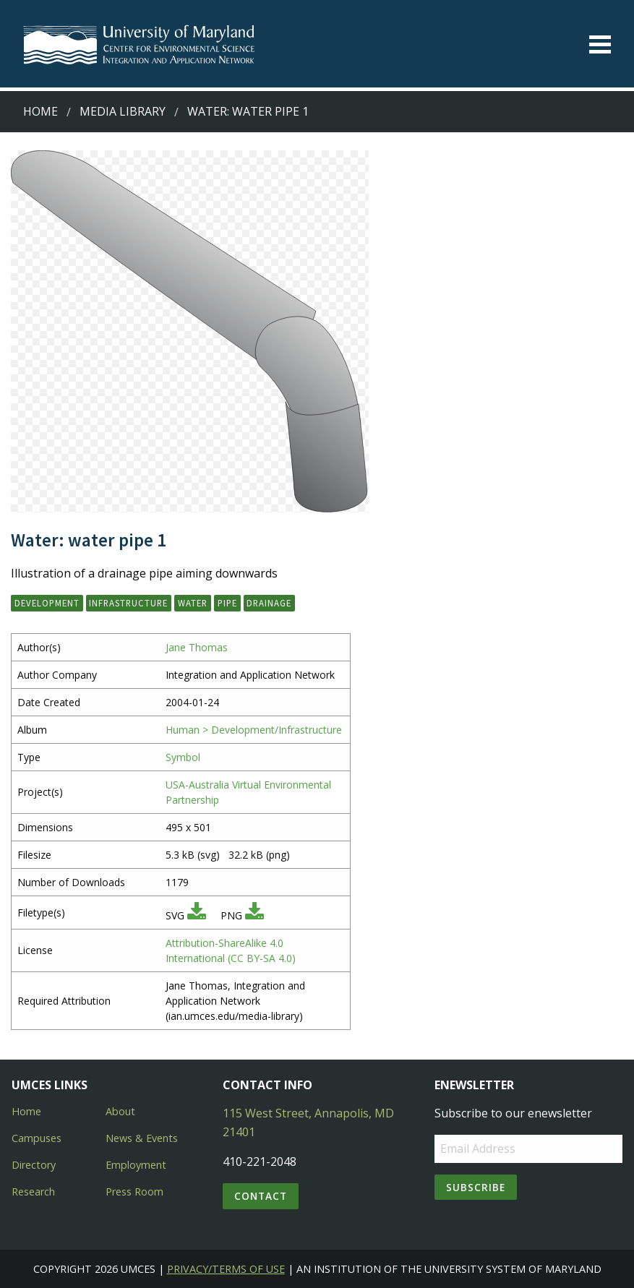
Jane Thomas (197, 647)
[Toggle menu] (600, 44)
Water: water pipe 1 (248, 111)
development (47, 603)
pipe (227, 603)
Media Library (123, 111)
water (192, 603)
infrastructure (128, 603)
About (120, 1111)
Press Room (134, 1191)
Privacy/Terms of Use (226, 1269)
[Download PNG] (254, 915)
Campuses (36, 1138)
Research (33, 1191)
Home (40, 111)
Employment (136, 1165)
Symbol (183, 757)
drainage (269, 603)
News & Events (142, 1138)
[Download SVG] (196, 915)
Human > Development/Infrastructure (254, 730)
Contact (260, 1196)
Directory (34, 1165)
